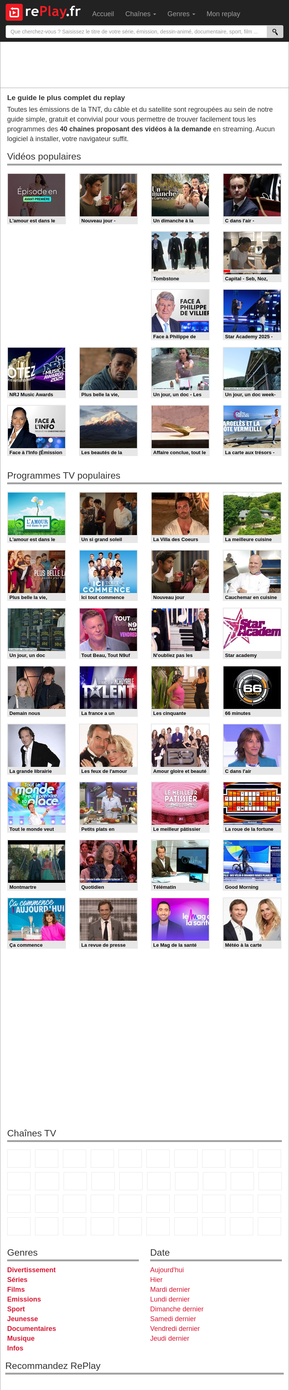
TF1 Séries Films (75, 1181)
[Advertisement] (144, 64)
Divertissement (31, 1270)
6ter (103, 1181)
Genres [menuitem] (181, 14)
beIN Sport (158, 1204)
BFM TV (46, 1204)
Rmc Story (158, 1181)
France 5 (130, 1159)
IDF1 (186, 1226)
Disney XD (46, 1226)
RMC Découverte (131, 1181)
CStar (47, 1181)
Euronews (102, 1204)
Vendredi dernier (175, 1328)
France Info (270, 1181)
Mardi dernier (170, 1289)
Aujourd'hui (167, 1270)
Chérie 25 (186, 1181)
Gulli (241, 1204)
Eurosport (186, 1204)
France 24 (130, 1204)
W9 (213, 1159)
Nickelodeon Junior (130, 1226)
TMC (241, 1159)
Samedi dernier (173, 1319)
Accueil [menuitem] (103, 14)
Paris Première (242, 1181)
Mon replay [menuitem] (223, 14)
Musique (21, 1338)
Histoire (158, 1226)
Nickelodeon (102, 1226)
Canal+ (102, 1159)
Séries (17, 1280)
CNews (18, 1204)
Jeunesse (22, 1319)
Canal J (269, 1204)
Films (16, 1289)
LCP (213, 1226)
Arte (186, 1159)
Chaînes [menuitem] (140, 14)
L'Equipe (213, 1204)
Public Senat (269, 1226)
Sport (16, 1309)
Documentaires (31, 1328)
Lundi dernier (170, 1299)
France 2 (46, 1159)
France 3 (74, 1159)
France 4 (18, 1181)
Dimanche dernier (177, 1309)
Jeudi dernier (169, 1338)
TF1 (18, 1159)
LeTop (241, 1226)
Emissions (24, 1299)
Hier (156, 1280)
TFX (269, 1159)
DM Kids (74, 1226)
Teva (214, 1181)
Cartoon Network (18, 1226)
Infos (15, 1348)
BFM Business (74, 1204)
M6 (158, 1159)
